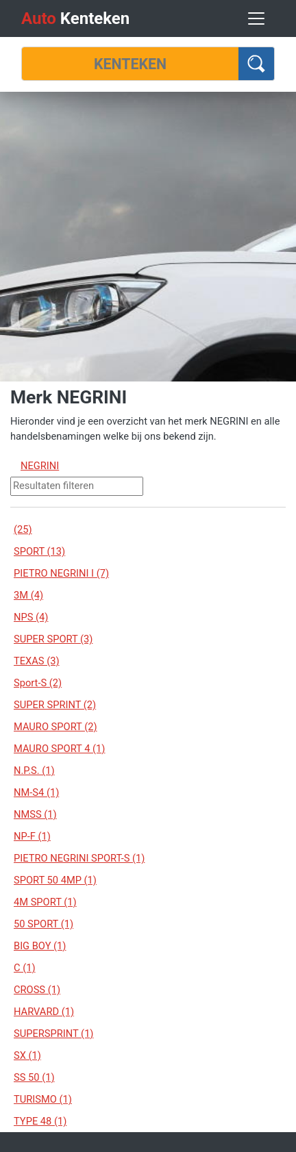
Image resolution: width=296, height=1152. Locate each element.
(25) (23, 529)
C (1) (25, 968)
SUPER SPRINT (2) (55, 705)
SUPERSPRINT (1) (53, 1033)
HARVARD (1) (44, 1011)
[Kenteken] (130, 64)
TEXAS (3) (37, 661)
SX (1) (27, 1055)
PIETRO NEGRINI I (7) (61, 573)
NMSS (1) (35, 814)
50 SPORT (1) (43, 924)
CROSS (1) (37, 990)
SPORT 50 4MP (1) (55, 880)
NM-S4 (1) (36, 792)
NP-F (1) (32, 836)
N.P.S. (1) (34, 770)
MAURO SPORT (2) (55, 727)
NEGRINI (40, 466)
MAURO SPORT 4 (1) (59, 748)
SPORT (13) (39, 551)
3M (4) (28, 595)
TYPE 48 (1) (40, 1121)
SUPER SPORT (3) (53, 639)
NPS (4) (31, 617)
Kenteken (75, 18)
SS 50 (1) (34, 1077)
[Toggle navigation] (256, 18)
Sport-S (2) (38, 683)
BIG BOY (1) (40, 946)
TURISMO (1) (43, 1099)
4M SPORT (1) (45, 902)
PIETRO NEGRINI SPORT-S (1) (79, 858)
